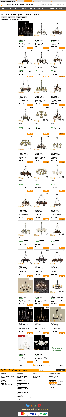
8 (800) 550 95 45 (52, 380)
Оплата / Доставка (5, 381)
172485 (47, 307)
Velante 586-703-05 (54, 67)
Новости (3, 377)
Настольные (40, 8)
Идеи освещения (36, 377)
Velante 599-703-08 (54, 267)
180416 (62, 164)
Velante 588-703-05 (54, 124)
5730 (47, 336)
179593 (47, 107)
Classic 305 (57, 154)
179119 (31, 50)
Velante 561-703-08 (54, 39)
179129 (62, 107)
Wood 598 (25, 97)
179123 (47, 250)
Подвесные (16, 8)
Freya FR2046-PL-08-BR (23, 39)
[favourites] (31, 34)
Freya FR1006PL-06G (39, 324)
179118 (62, 221)
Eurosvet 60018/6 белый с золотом (25, 353)
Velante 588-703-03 (54, 96)
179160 (31, 79)
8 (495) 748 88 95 (52, 374)
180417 (47, 221)
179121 (31, 164)
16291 (31, 278)
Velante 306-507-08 (38, 181)
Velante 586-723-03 (22, 67)
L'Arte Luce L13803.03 (55, 324)
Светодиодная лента (21, 393)
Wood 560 (41, 40)
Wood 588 (57, 97)
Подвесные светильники (22, 376)
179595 (47, 164)
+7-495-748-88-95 (21, 1)
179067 (31, 107)
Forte (40, 325)
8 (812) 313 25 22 (52, 377)
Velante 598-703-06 (54, 210)
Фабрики (3, 379)
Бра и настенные (20, 379)
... (47, 365)
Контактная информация (6, 384)
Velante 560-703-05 (38, 39)
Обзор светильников (37, 379)
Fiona (41, 297)
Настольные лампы (21, 380)
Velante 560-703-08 (38, 67)
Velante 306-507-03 (38, 124)
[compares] (28, 34)
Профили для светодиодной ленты (24, 395)
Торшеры (19, 381)
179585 (62, 136)
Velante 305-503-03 (54, 153)
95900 (31, 307)
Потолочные (24, 8)
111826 (31, 336)
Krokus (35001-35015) (59, 297)
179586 (31, 221)
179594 (31, 136)
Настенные (32, 8)
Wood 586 (25, 68)
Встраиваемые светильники (23, 385)
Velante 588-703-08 (22, 210)
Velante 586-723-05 (22, 267)
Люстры (10, 8)
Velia (24, 40)
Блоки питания (20, 396)
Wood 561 (57, 40)
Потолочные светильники (22, 377)
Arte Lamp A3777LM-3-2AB (40, 353)
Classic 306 (42, 97)
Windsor (41, 354)
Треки (60, 8)
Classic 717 (57, 183)
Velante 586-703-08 (22, 181)
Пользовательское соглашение (7, 376)
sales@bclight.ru (37, 1)
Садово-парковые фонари (22, 392)
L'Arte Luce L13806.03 (23, 296)
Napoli (25, 297)
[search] (53, 4)
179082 (47, 50)
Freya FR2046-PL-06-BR (23, 324)
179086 (62, 22)
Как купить (3, 380)
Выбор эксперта (36, 376)
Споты (46, 8)
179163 (62, 250)
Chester (25, 354)
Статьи (34, 374)
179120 (62, 50)
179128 (62, 79)
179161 (62, 193)
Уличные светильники (21, 391)
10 (49, 365)
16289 (62, 307)
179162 (47, 193)
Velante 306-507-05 (22, 153)
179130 (31, 193)
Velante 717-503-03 (54, 181)
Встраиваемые (53, 8)
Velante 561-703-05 (38, 153)
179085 (47, 136)
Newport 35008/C (54, 296)
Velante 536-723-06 (22, 124)
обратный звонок (28, 1)
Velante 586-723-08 (38, 267)
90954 (47, 278)
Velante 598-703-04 (22, 96)
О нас (2, 374)
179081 (47, 22)
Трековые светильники (22, 387)
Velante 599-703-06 (38, 210)
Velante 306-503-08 (38, 96)
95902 (31, 22)
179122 (31, 250)
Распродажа (3, 383)
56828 (62, 278)
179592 (47, 79)
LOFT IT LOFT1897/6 (39, 296)
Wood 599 (41, 211)
